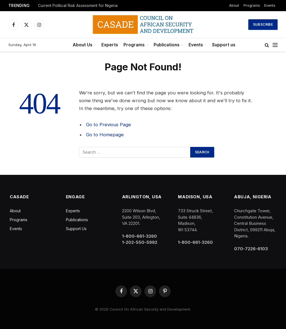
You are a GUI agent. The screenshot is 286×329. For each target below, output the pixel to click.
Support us (223, 44)
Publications (167, 44)
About (234, 5)
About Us (82, 44)
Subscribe (263, 24)
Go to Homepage (105, 134)
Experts (109, 44)
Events (269, 5)
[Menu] (275, 45)
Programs (252, 5)
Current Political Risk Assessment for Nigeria (78, 5)
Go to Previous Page (108, 124)
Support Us (76, 228)
